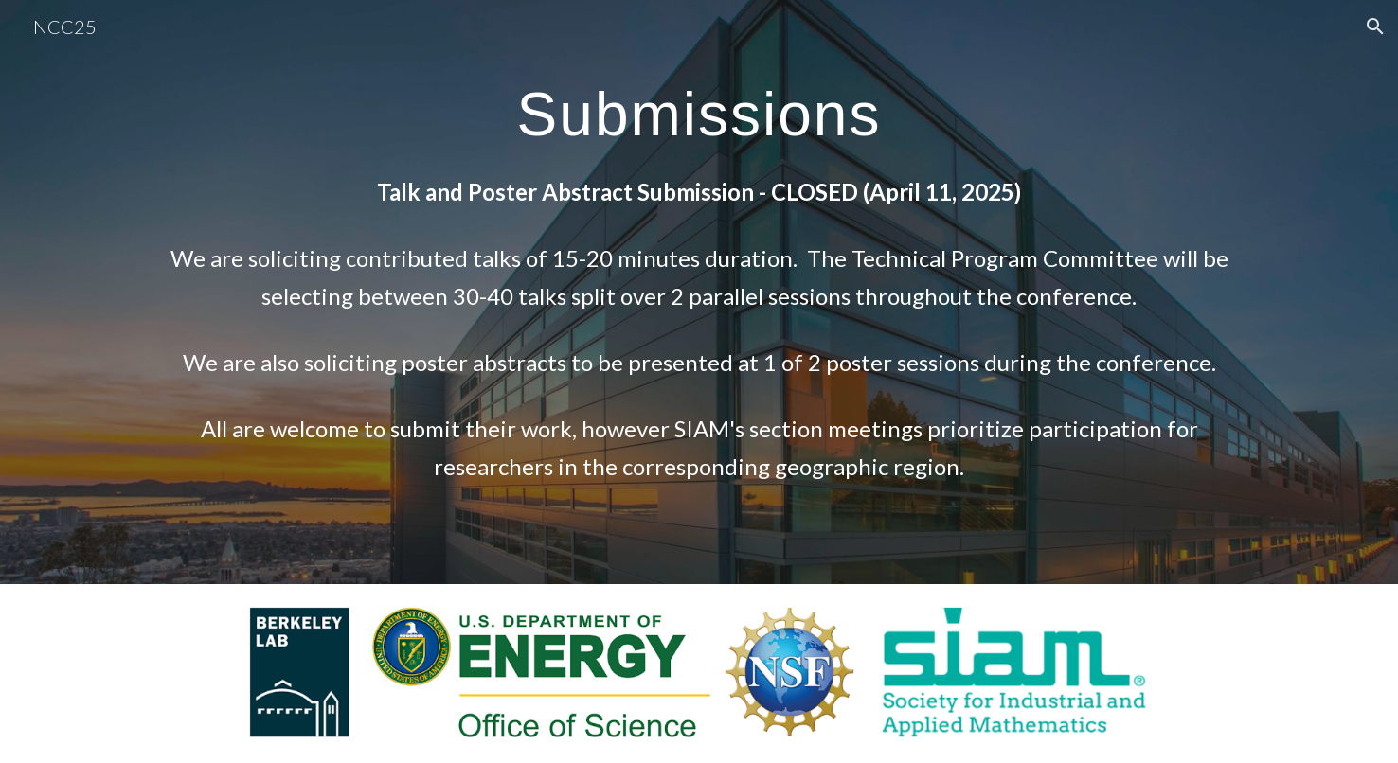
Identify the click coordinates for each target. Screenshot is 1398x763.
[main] (699, 292)
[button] (1375, 26)
